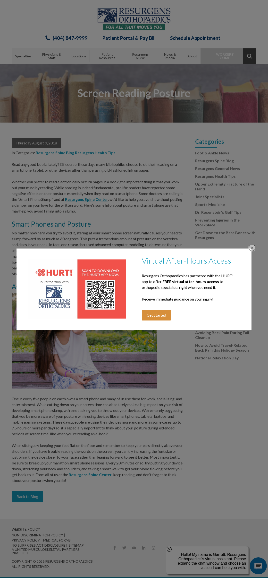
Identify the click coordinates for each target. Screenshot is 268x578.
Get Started (156, 315)
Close (252, 248)
